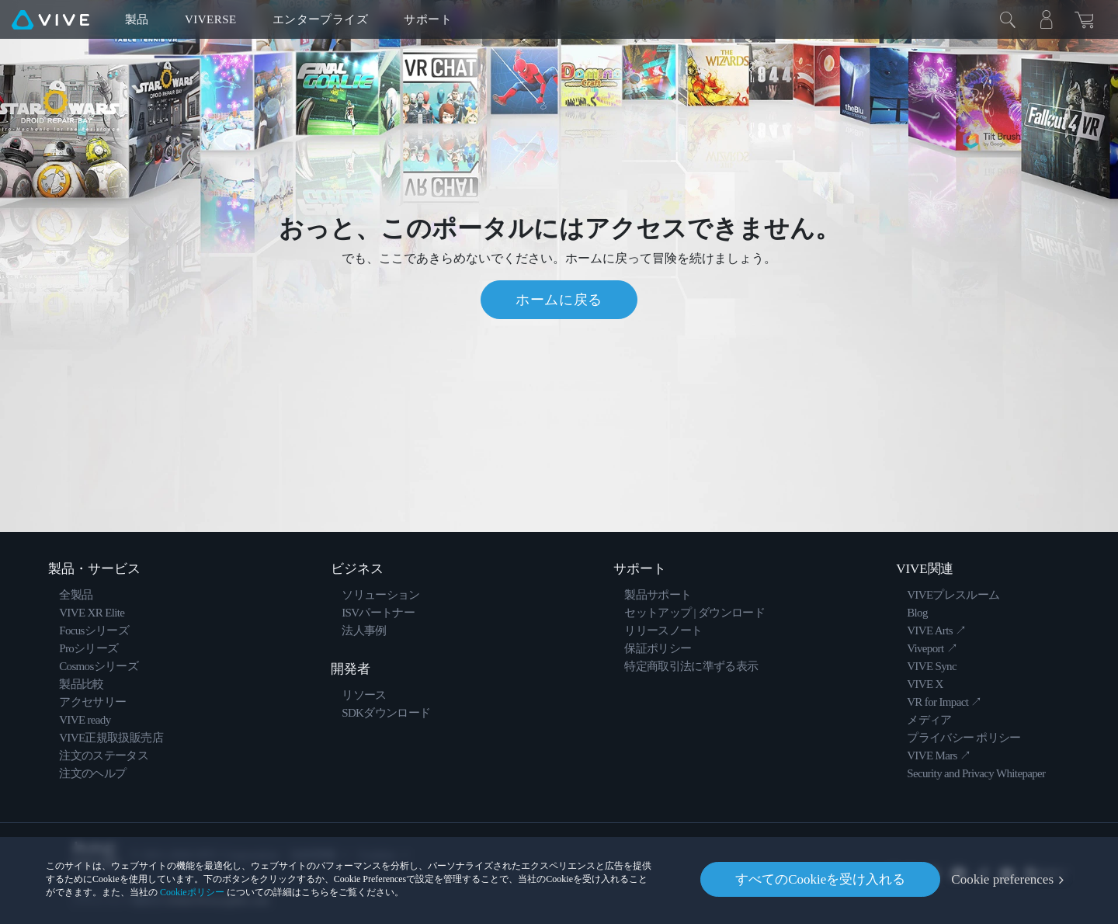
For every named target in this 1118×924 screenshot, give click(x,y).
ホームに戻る (559, 299)
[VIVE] (50, 19)
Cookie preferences (1002, 879)
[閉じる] (1007, 19)
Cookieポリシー (192, 892)
